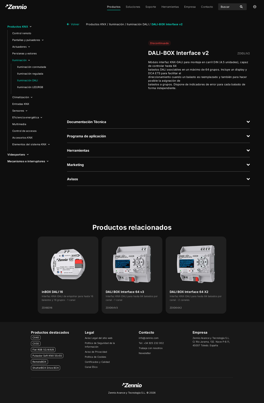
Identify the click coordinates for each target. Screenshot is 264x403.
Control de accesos (24, 130)
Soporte (150, 6)
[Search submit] (241, 6)
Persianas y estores (24, 53)
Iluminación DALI (27, 80)
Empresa (190, 6)
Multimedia (19, 124)
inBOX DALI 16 (52, 292)
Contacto (207, 6)
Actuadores (21, 46)
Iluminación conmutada (31, 67)
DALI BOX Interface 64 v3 (125, 292)
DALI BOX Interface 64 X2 (189, 292)
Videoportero (18, 154)
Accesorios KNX (22, 137)
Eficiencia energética (27, 117)
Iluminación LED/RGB (30, 87)
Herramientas (170, 6)
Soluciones (133, 6)
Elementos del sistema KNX (31, 144)
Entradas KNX (20, 104)
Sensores (19, 110)
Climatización (22, 97)
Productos (114, 6)
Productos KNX (19, 26)
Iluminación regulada (30, 73)
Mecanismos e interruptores (27, 161)
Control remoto (21, 33)
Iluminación (21, 60)
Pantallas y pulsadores (27, 40)
